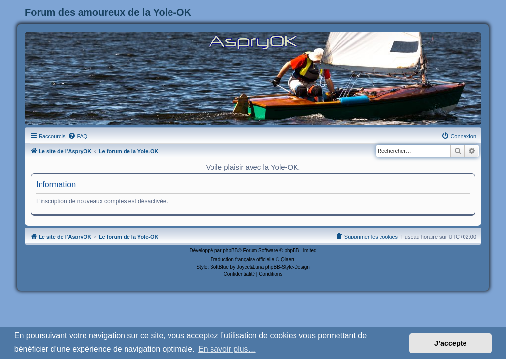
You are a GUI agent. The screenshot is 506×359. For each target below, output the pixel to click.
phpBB (230, 250)
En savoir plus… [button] (227, 349)
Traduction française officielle (242, 259)
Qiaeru (288, 259)
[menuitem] (77, 136)
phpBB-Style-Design (287, 267)
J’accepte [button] (450, 343)
